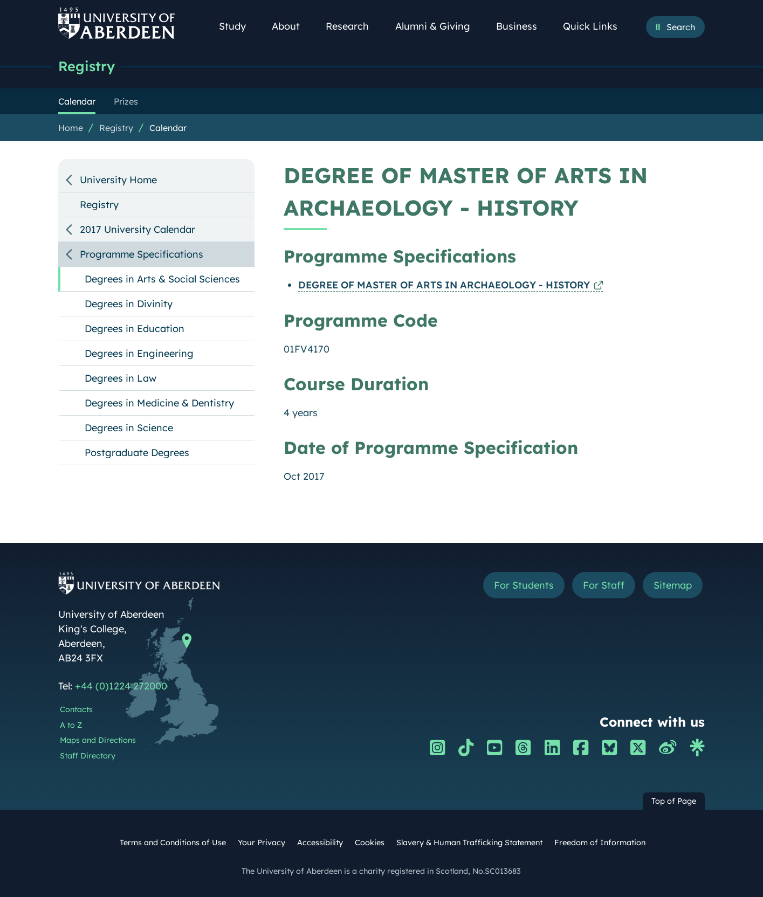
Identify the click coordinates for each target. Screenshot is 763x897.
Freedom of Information (599, 842)
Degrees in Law (120, 378)
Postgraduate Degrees (137, 452)
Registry (86, 66)
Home (70, 127)
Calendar (168, 127)
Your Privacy (261, 842)
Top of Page (673, 801)
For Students (524, 585)
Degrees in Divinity (129, 304)
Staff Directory (87, 756)
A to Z (71, 725)
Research (353, 26)
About (292, 26)
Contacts (76, 709)
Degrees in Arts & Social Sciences (162, 279)
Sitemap (673, 585)
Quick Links (596, 26)
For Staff (603, 585)
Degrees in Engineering (139, 353)
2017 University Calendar (137, 229)
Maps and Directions (98, 740)
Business (522, 26)
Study (238, 26)
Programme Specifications (141, 254)
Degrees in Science (129, 428)
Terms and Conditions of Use (173, 842)
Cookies (369, 842)
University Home (118, 180)
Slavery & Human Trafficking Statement (469, 842)
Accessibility (320, 842)
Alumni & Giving (438, 26)
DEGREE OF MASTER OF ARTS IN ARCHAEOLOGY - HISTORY (444, 285)
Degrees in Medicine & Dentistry (159, 403)
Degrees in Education (134, 328)
